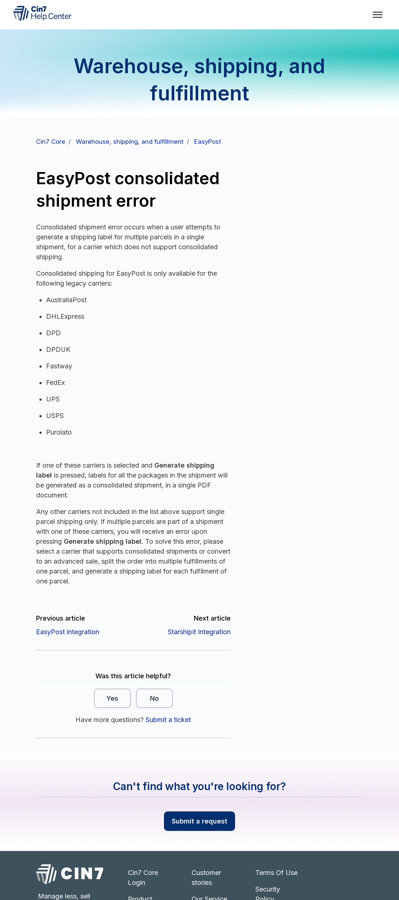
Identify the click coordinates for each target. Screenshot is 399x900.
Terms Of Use (276, 872)
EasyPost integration (67, 632)
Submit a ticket (168, 720)
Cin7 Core (50, 141)
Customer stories (206, 877)
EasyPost (207, 141)
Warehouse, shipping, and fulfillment (129, 141)
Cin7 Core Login (143, 877)
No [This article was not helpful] (154, 698)
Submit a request (199, 821)
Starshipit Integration (199, 632)
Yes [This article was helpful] (112, 698)
